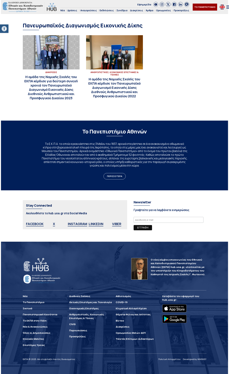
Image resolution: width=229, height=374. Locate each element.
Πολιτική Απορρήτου (169, 359)
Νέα (62, 10)
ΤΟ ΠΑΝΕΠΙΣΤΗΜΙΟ (204, 7)
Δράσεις (72, 10)
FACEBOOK (35, 224)
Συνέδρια (122, 10)
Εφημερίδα (144, 4)
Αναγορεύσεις (88, 10)
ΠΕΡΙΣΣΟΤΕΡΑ (114, 176)
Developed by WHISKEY (194, 359)
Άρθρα (149, 10)
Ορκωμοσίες (163, 10)
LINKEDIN (96, 224)
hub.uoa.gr (169, 299)
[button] (4, 28)
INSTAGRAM (77, 224)
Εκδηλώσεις (107, 10)
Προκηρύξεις (181, 10)
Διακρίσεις (136, 10)
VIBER (116, 224)
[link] (155, 4)
